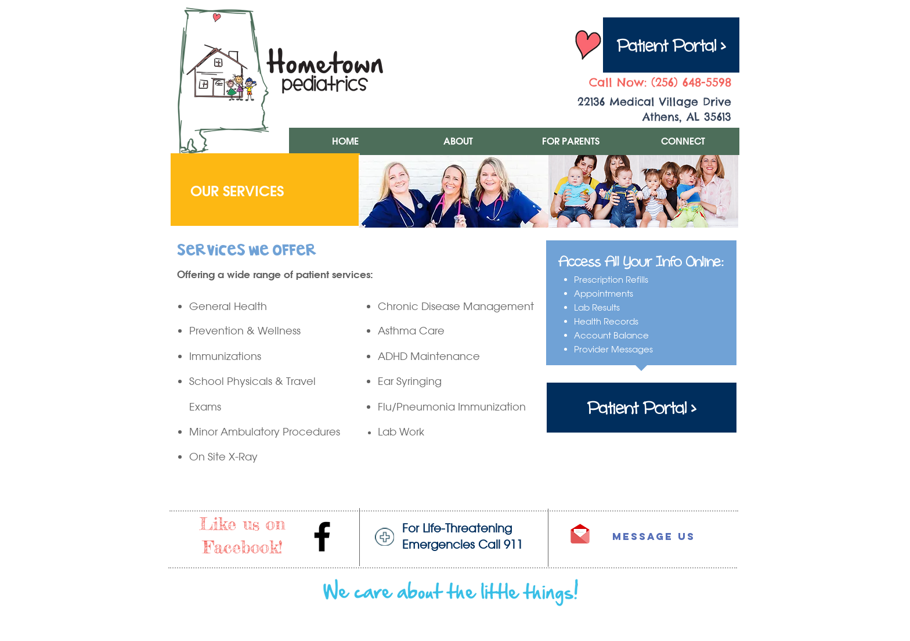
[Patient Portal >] (671, 45)
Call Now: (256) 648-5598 (660, 82)
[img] (453, 191)
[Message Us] (641, 537)
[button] (458, 141)
